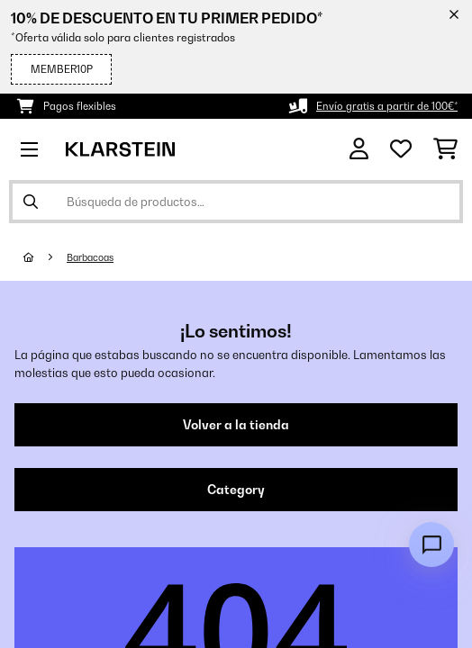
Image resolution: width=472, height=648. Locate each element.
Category (236, 489)
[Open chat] (431, 544)
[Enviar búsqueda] (30, 201)
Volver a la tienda (236, 425)
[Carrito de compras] (445, 149)
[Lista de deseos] (401, 149)
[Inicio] (45, 257)
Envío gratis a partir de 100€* (387, 106)
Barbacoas (90, 257)
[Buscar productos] (236, 201)
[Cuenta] (358, 149)
